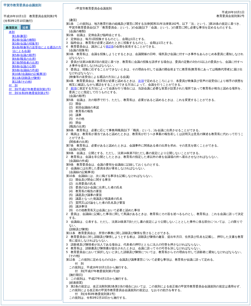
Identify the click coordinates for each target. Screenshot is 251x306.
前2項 (109, 46)
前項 (74, 88)
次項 (141, 80)
